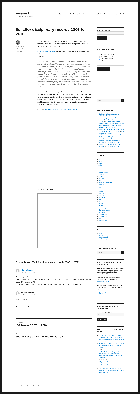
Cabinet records (103, 167)
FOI (17, 53)
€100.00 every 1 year (106, 58)
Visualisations (103, 220)
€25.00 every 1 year (105, 62)
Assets (100, 163)
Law (100, 199)
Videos (100, 218)
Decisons (101, 174)
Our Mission (63, 14)
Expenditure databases (105, 182)
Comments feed (103, 237)
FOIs (100, 188)
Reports (101, 207)
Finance (101, 186)
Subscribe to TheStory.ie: (104, 30)
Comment (101, 169)
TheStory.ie (23, 13)
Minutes (101, 205)
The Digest (102, 212)
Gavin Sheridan (20, 46)
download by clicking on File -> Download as (61, 110)
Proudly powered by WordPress (33, 386)
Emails (100, 180)
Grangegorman (103, 190)
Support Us (108, 14)
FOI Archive (87, 14)
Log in (100, 233)
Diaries (101, 176)
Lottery (101, 203)
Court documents (104, 173)
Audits (100, 165)
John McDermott (27, 270)
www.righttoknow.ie (103, 281)
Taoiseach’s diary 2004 (114, 142)
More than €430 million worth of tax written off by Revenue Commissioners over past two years (111, 345)
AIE (100, 159)
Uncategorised (103, 214)
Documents (102, 178)
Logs (100, 201)
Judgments (102, 197)
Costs (100, 171)
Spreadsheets (20, 51)
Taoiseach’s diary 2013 (113, 146)
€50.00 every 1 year (105, 60)
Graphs (101, 192)
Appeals (101, 161)
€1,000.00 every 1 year (106, 54)
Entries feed (102, 235)
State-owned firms (104, 211)
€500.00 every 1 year (106, 56)
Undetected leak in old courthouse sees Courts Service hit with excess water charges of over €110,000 (111, 370)
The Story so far (75, 14)
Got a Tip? (97, 14)
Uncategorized (103, 216)
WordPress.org (103, 239)
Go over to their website (46, 51)
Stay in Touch (119, 14)
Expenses (101, 184)
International (102, 193)
